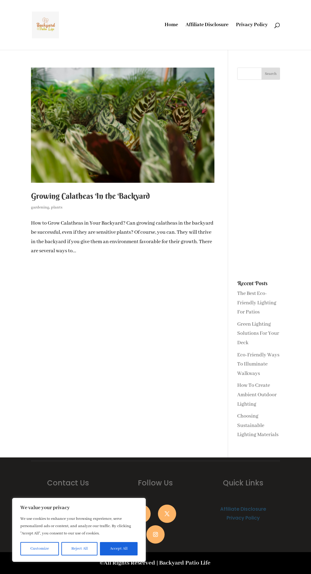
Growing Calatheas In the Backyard (90, 196)
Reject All (79, 548)
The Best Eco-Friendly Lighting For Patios (256, 302)
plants (57, 207)
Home (171, 25)
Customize (39, 548)
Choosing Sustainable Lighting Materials (258, 425)
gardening (40, 207)
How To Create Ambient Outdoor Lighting (257, 394)
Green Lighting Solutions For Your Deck (258, 333)
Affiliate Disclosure (207, 25)
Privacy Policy (252, 25)
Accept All (119, 548)
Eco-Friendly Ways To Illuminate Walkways (258, 364)
